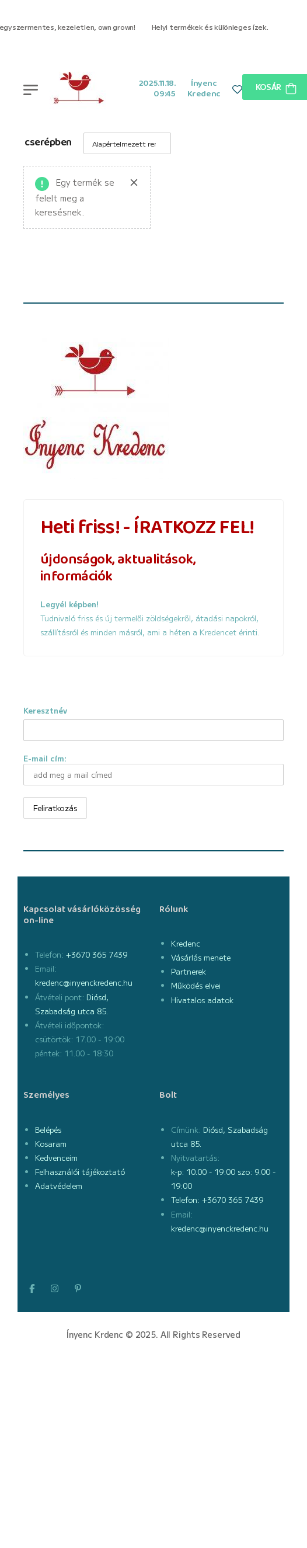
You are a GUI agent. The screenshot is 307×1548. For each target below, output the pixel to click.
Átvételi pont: (59, 997)
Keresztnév (45, 710)
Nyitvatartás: (195, 1157)
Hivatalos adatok (202, 1000)
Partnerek (188, 971)
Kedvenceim (56, 1157)
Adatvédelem (58, 1185)
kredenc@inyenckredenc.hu (83, 982)
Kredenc (185, 943)
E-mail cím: (153, 769)
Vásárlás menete (201, 957)
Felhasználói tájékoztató (80, 1171)
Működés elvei (196, 985)
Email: (46, 968)
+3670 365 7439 (95, 954)
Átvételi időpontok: (69, 1025)
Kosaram (51, 1143)
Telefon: (49, 954)
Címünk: (186, 1129)
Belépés (48, 1129)
